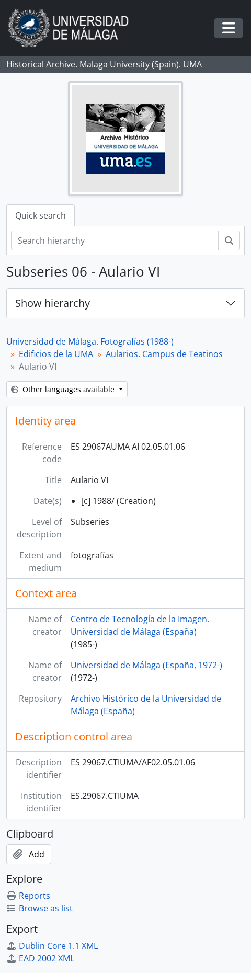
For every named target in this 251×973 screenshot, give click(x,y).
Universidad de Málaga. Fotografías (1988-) (90, 341)
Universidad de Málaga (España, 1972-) (146, 665)
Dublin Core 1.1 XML (52, 946)
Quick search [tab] (40, 215)
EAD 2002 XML (40, 958)
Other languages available (64, 389)
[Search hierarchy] (115, 240)
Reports (28, 895)
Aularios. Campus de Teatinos (164, 354)
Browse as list (39, 908)
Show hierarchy (52, 303)
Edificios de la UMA (56, 354)
